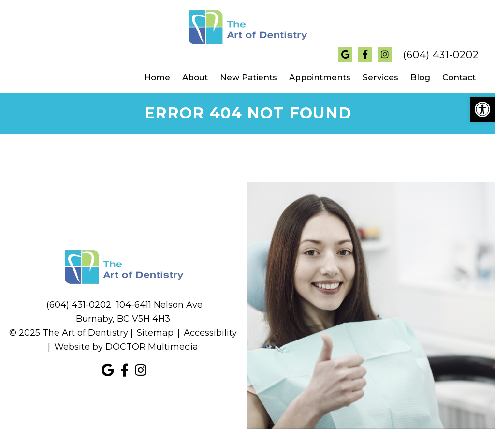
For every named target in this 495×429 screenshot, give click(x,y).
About (195, 77)
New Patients (248, 77)
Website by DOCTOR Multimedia (126, 346)
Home (157, 77)
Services (380, 77)
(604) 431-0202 (441, 54)
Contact (459, 77)
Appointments (319, 77)
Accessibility (210, 332)
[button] (482, 109)
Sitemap (155, 332)
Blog (420, 77)
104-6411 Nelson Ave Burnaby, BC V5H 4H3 (139, 311)
